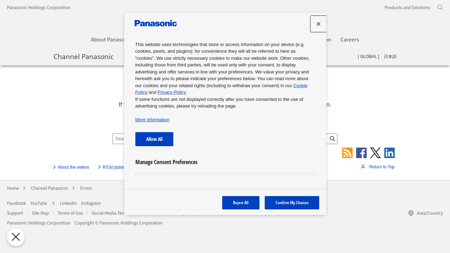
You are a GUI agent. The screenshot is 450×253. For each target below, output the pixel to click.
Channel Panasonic (83, 56)
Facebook (16, 203)
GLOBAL (368, 56)
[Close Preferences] (14, 237)
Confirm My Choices (292, 203)
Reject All (241, 203)
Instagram (91, 203)
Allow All (154, 139)
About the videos (73, 167)
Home (13, 188)
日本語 (390, 56)
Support (15, 213)
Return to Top (381, 166)
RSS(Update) (115, 167)
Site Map (40, 213)
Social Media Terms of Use (116, 213)
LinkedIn (68, 203)
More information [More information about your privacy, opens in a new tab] (152, 119)
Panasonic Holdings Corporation (38, 7)
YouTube (38, 203)
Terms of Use (70, 213)
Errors (86, 188)
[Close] (318, 24)
